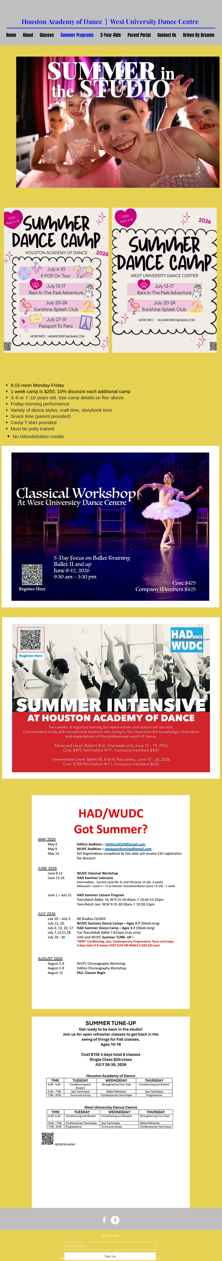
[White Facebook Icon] (104, 1220)
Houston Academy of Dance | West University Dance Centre (110, 21)
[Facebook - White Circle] (115, 1220)
